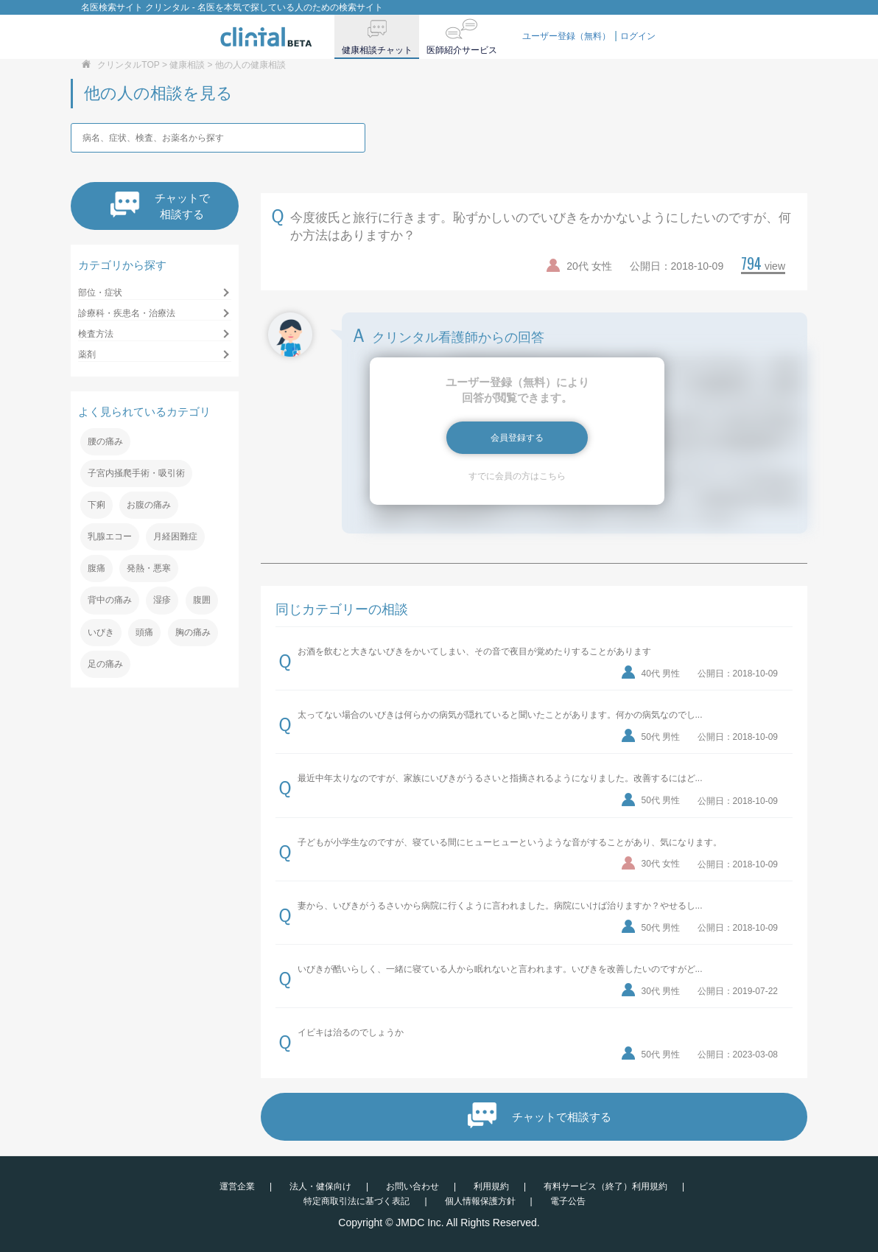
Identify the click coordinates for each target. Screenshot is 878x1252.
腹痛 (96, 568)
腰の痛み (105, 441)
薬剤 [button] (87, 354)
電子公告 (568, 1201)
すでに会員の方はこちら (517, 476)
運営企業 (237, 1186)
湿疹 (162, 600)
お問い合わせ (412, 1186)
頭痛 (144, 632)
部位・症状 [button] (100, 292)
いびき (101, 632)
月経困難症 (175, 536)
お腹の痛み (149, 505)
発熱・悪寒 (149, 568)
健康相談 (187, 65)
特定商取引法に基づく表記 (356, 1201)
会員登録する (517, 438)
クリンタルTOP (128, 65)
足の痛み (105, 664)
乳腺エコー (110, 536)
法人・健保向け (320, 1186)
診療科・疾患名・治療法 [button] (126, 313)
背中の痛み (110, 600)
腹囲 (202, 600)
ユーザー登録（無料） (566, 36)
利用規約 (491, 1186)
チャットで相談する (160, 206)
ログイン (638, 36)
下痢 (96, 505)
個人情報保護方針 (480, 1201)
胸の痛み (193, 632)
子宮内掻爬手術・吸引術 (136, 473)
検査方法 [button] (95, 334)
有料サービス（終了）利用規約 (605, 1186)
